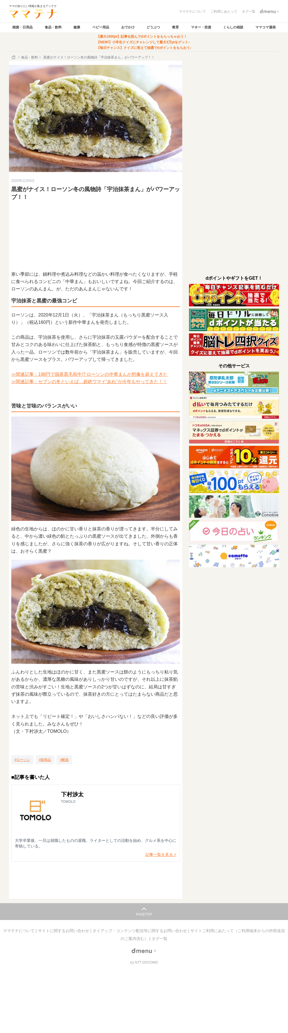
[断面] (64, 759)
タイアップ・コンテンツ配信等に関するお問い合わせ (140, 930)
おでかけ (128, 27)
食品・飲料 (53, 27)
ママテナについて (19, 930)
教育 (175, 27)
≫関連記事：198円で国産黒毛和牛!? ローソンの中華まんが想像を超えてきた (89, 374)
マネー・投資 (201, 27)
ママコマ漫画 (265, 27)
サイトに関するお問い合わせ (64, 930)
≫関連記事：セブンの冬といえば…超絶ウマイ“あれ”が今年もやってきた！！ (89, 381)
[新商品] (45, 759)
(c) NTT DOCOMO (144, 962)
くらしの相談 (233, 27)
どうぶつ (153, 27)
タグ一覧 (159, 938)
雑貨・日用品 (22, 27)
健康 (76, 27)
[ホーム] (14, 57)
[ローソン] (22, 759)
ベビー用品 (100, 27)
